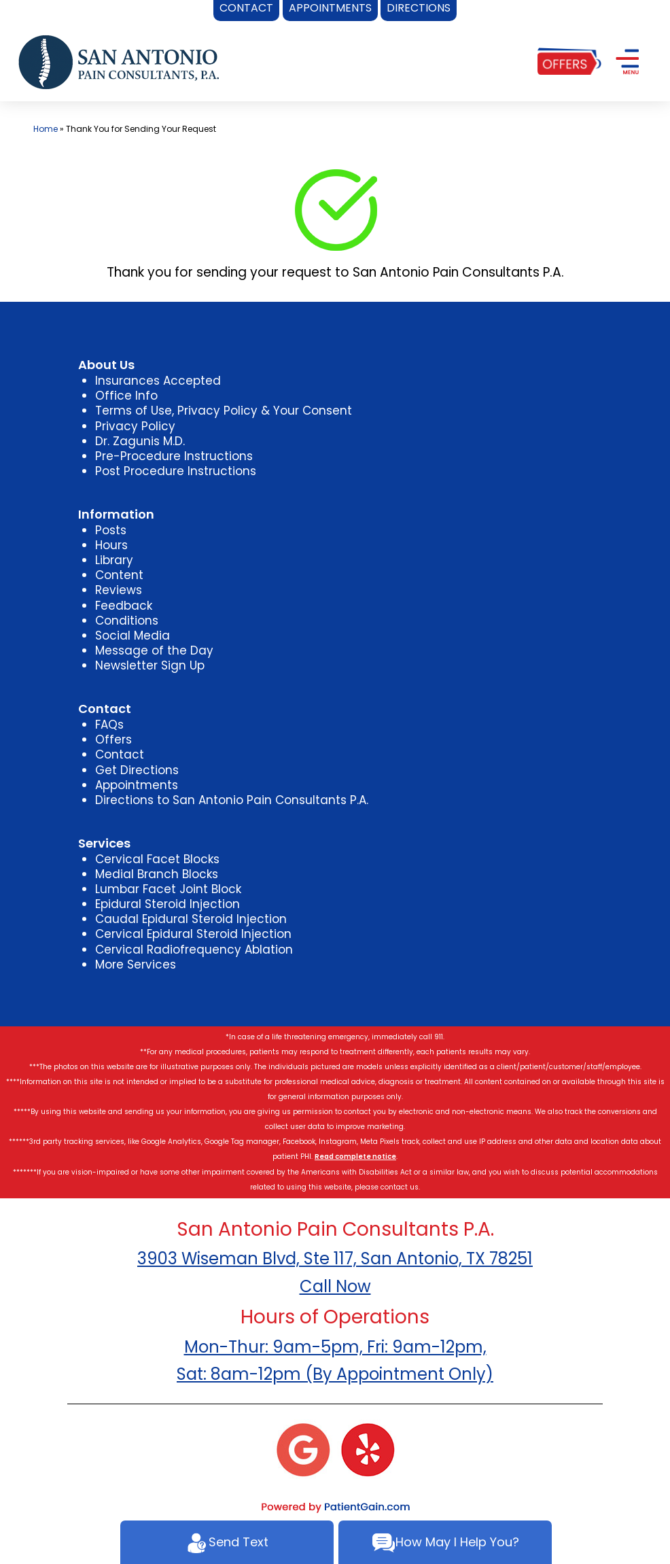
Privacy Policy (135, 426)
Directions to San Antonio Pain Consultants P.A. (231, 800)
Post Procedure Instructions (175, 471)
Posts (110, 530)
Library (114, 560)
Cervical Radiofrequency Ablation (194, 949)
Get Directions (137, 770)
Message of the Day (154, 650)
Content (119, 575)
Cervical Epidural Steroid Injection (193, 934)
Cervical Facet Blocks (157, 859)
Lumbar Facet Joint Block (168, 889)
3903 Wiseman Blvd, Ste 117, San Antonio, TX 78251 (335, 1258)
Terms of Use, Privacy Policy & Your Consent (223, 410)
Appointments (136, 785)
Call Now (335, 1286)
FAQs (109, 724)
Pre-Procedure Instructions (174, 456)
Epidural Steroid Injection (167, 904)
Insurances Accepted (158, 380)
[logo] (119, 61)
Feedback (123, 605)
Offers (113, 739)
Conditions (126, 620)
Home (45, 129)
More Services (135, 964)
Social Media (132, 635)
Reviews (118, 590)
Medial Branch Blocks (156, 874)
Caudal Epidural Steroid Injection (191, 919)
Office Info (126, 395)
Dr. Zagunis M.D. (140, 441)
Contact (119, 754)
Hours (111, 545)
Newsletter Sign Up (150, 665)
